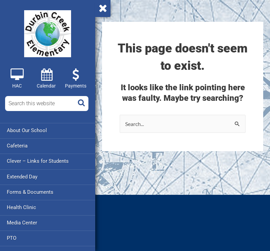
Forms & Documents (30, 192)
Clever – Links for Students (38, 161)
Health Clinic (21, 207)
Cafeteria (17, 146)
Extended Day (22, 176)
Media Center (22, 222)
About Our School (27, 130)
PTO (11, 238)
